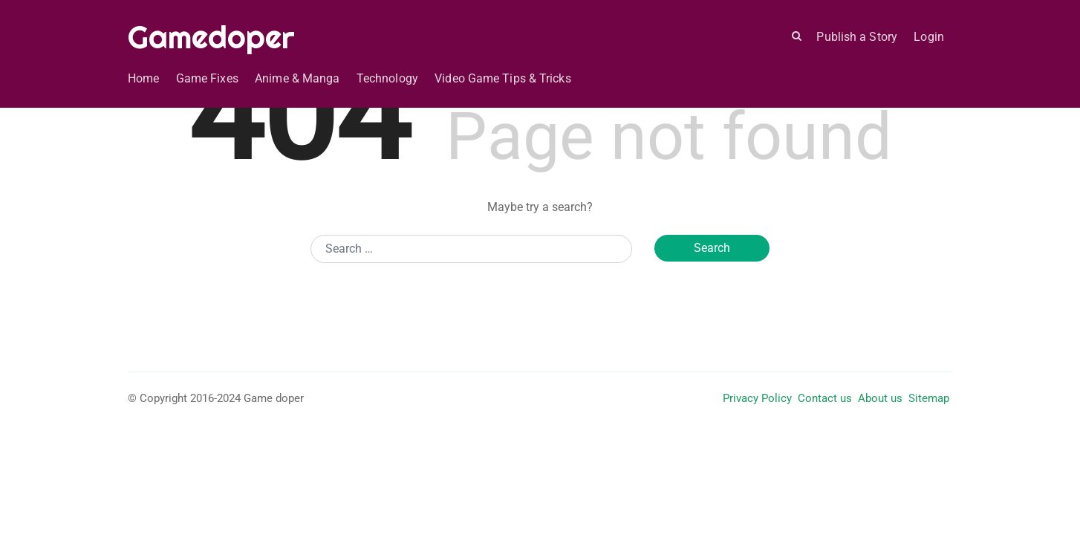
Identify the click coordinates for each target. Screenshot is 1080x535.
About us (880, 398)
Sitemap (928, 398)
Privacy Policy (757, 398)
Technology (387, 78)
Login (929, 37)
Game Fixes (207, 78)
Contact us (825, 398)
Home (143, 78)
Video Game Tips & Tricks (502, 78)
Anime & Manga (297, 78)
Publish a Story (856, 37)
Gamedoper (211, 36)
